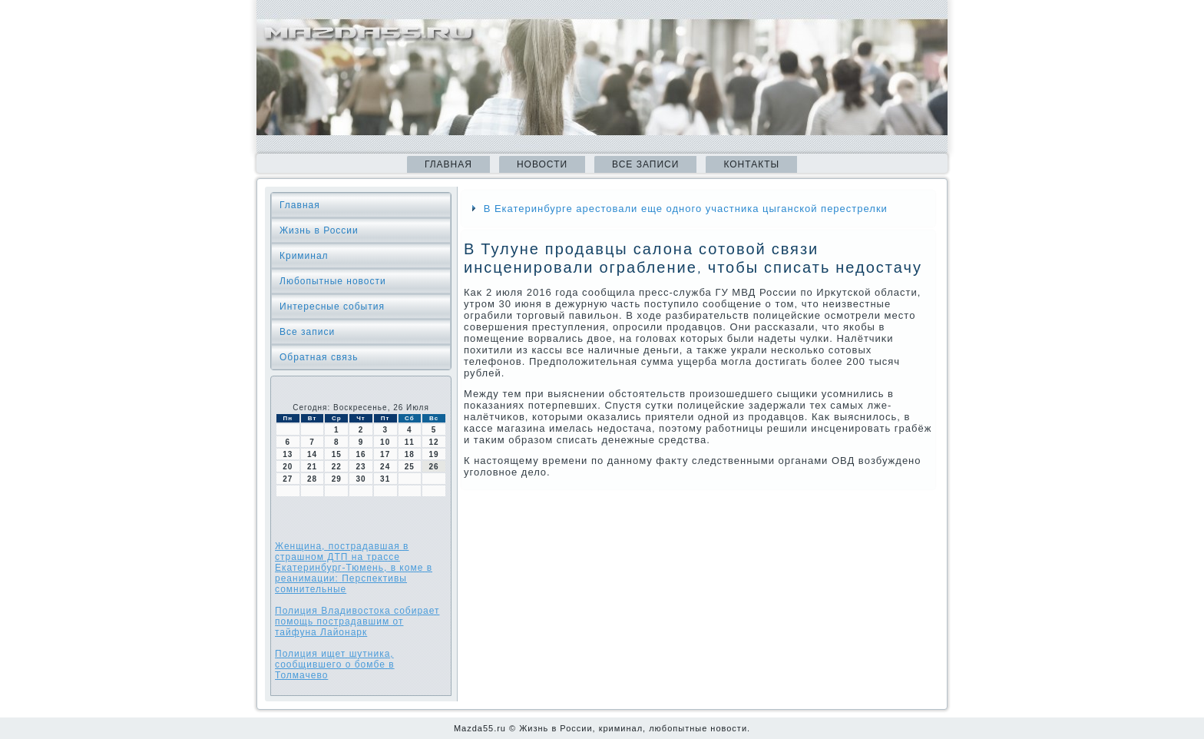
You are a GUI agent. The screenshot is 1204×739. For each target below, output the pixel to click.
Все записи (645, 164)
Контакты (751, 164)
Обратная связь (319, 357)
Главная (448, 164)
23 (361, 466)
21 (312, 466)
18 (410, 454)
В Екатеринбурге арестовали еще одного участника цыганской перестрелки (686, 208)
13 (288, 454)
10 (385, 442)
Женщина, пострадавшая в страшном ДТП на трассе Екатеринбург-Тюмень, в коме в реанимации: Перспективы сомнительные (353, 568)
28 (312, 479)
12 (434, 442)
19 (434, 454)
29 (337, 479)
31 (385, 479)
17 (385, 454)
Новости (542, 164)
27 (288, 479)
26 (434, 466)
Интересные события (332, 306)
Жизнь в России (319, 230)
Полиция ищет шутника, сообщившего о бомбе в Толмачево (335, 664)
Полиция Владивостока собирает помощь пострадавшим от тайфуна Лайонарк (357, 621)
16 (361, 454)
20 (288, 466)
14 (312, 454)
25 (410, 466)
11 (410, 442)
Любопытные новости (333, 281)
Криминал (304, 255)
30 (361, 479)
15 (337, 454)
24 (385, 466)
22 (337, 466)
